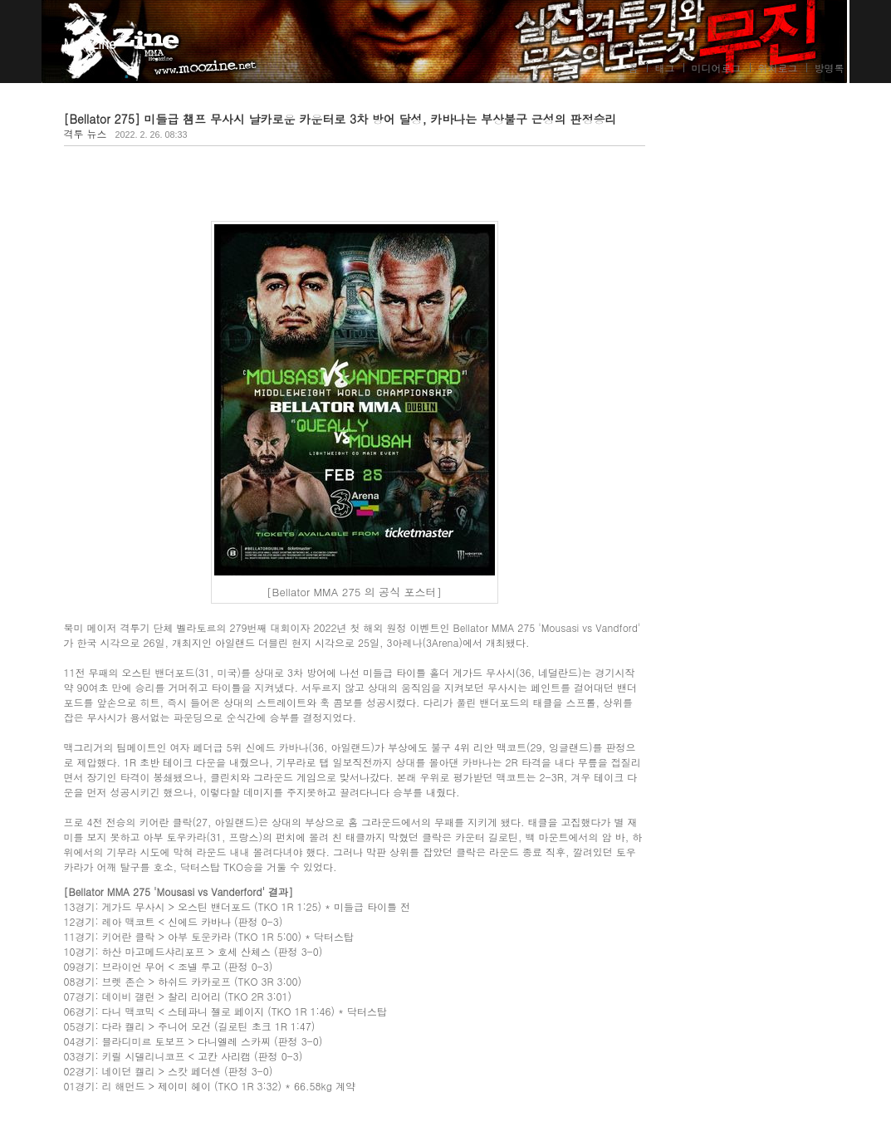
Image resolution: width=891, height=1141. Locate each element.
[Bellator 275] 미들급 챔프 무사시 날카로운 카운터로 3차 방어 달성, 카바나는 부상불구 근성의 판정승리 (340, 118)
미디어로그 (717, 68)
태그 (665, 68)
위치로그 (778, 68)
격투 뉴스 (85, 133)
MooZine (90, 43)
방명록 (829, 68)
